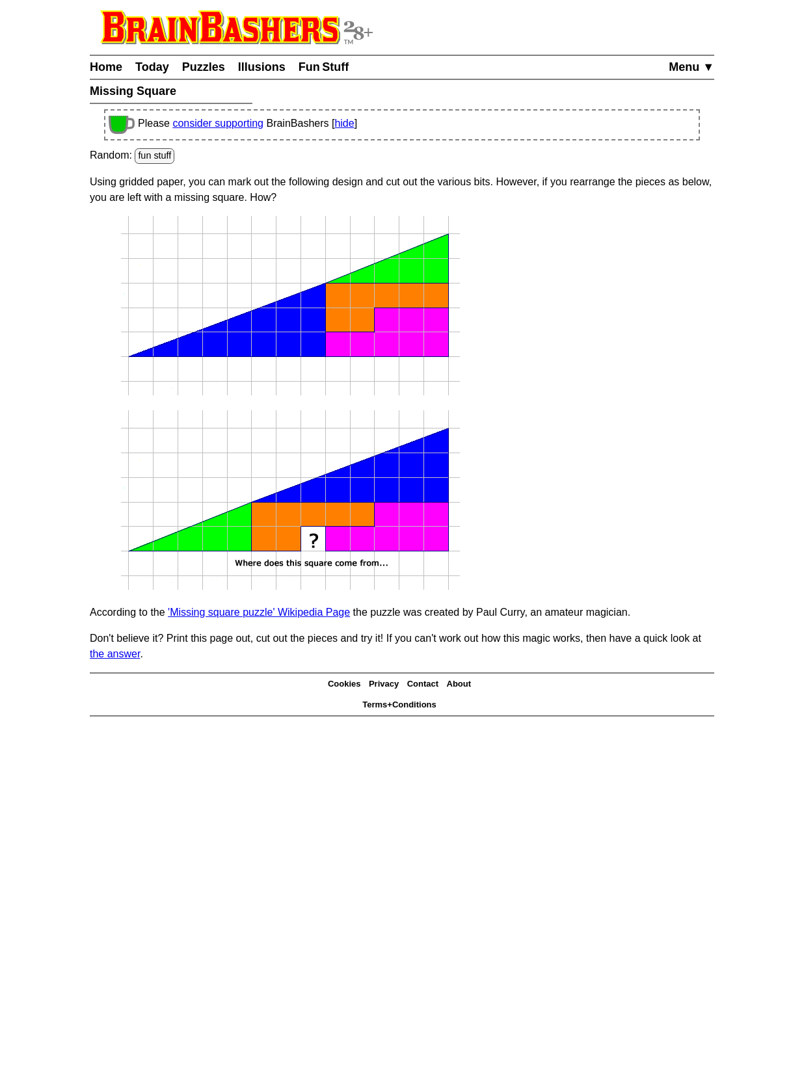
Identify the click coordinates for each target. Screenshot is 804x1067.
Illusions (262, 66)
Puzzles (203, 66)
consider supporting (217, 123)
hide (344, 123)
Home (106, 66)
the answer (115, 653)
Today (152, 66)
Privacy (384, 684)
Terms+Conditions (399, 704)
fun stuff (154, 155)
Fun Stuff (324, 66)
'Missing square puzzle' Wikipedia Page (259, 612)
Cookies (344, 684)
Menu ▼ (691, 66)
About (459, 684)
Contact (422, 684)
